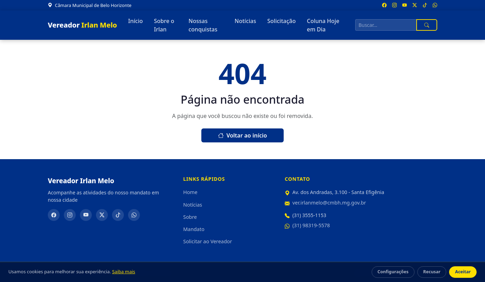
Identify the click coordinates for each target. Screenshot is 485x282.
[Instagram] (70, 215)
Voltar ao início (242, 135)
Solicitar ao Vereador (207, 241)
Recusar (431, 272)
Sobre (190, 217)
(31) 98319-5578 (311, 225)
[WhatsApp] (134, 215)
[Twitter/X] (102, 215)
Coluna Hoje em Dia (323, 25)
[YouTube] (86, 215)
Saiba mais (123, 271)
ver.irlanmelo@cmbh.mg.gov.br (329, 202)
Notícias (245, 21)
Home (190, 192)
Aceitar (463, 272)
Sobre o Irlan (164, 25)
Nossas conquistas (202, 25)
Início (135, 21)
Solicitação (281, 21)
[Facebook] (54, 215)
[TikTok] (118, 215)
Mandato (193, 229)
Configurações (393, 272)
